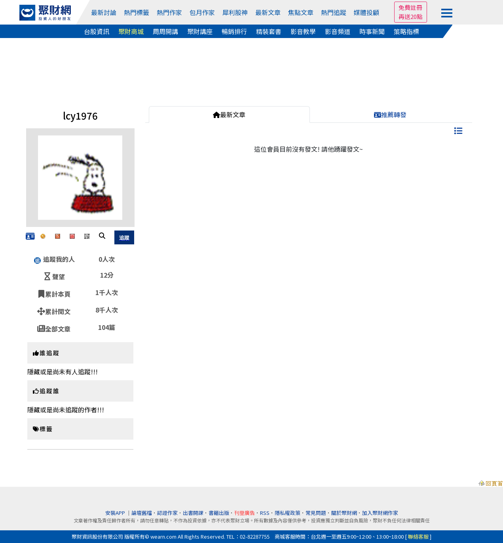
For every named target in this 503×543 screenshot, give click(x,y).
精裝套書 (268, 31)
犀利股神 (235, 12)
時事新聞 (372, 31)
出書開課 (193, 512)
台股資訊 (96, 31)
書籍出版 (219, 512)
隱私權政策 (287, 512)
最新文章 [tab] (229, 114)
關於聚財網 (344, 512)
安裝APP (115, 512)
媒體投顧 (366, 12)
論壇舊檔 (141, 512)
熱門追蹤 (333, 12)
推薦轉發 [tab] (390, 114)
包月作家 (202, 12)
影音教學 (303, 31)
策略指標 (406, 31)
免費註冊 (410, 7)
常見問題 (316, 512)
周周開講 (165, 31)
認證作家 (167, 512)
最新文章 (268, 12)
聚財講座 (200, 31)
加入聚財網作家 (380, 512)
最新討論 (103, 12)
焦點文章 (300, 12)
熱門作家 (169, 12)
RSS (265, 512)
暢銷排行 (234, 31)
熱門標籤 (136, 12)
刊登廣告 (244, 512)
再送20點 (411, 16)
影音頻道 (337, 31)
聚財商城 (131, 31)
